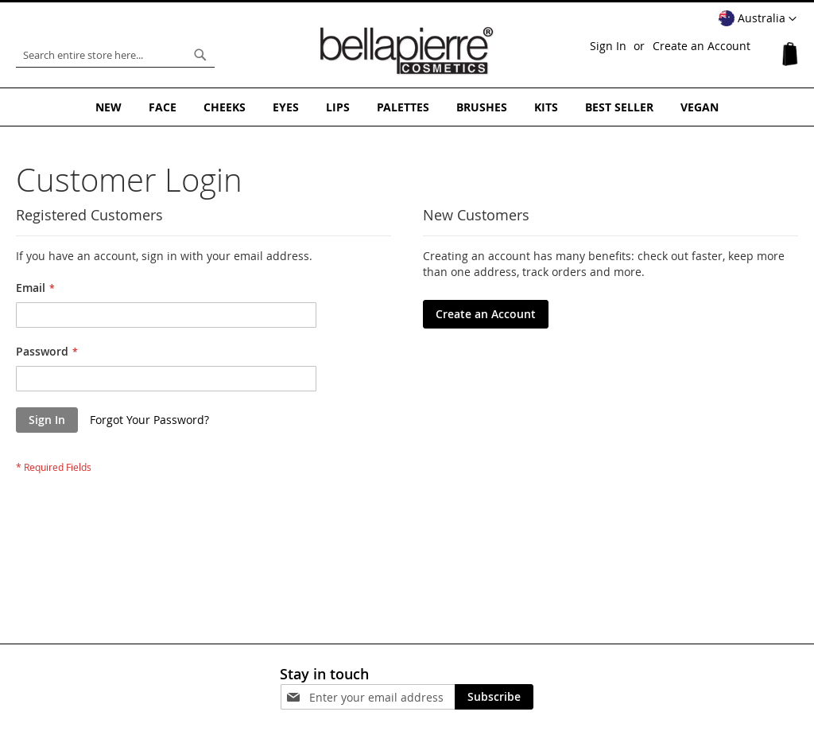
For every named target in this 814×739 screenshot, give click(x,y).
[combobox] (115, 55)
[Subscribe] (494, 697)
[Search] (200, 55)
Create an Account (701, 45)
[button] (757, 19)
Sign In (608, 45)
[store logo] (407, 51)
